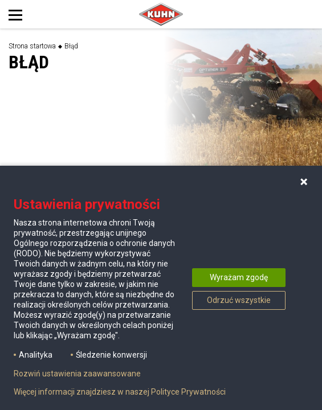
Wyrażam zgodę (239, 277)
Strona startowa (32, 46)
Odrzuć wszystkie (239, 300)
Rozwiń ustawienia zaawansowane (77, 373)
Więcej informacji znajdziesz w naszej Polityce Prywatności (120, 391)
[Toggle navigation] (27, 14)
